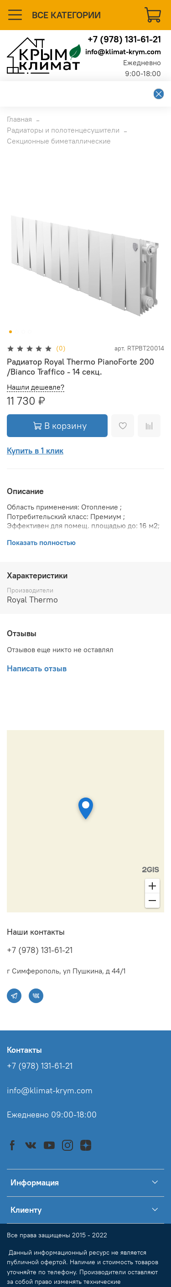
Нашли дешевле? (35, 387)
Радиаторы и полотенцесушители (63, 129)
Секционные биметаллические (59, 140)
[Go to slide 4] (29, 331)
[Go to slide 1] (10, 331)
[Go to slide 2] (17, 331)
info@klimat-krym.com (123, 51)
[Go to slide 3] (23, 331)
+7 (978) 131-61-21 (124, 39)
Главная (19, 119)
